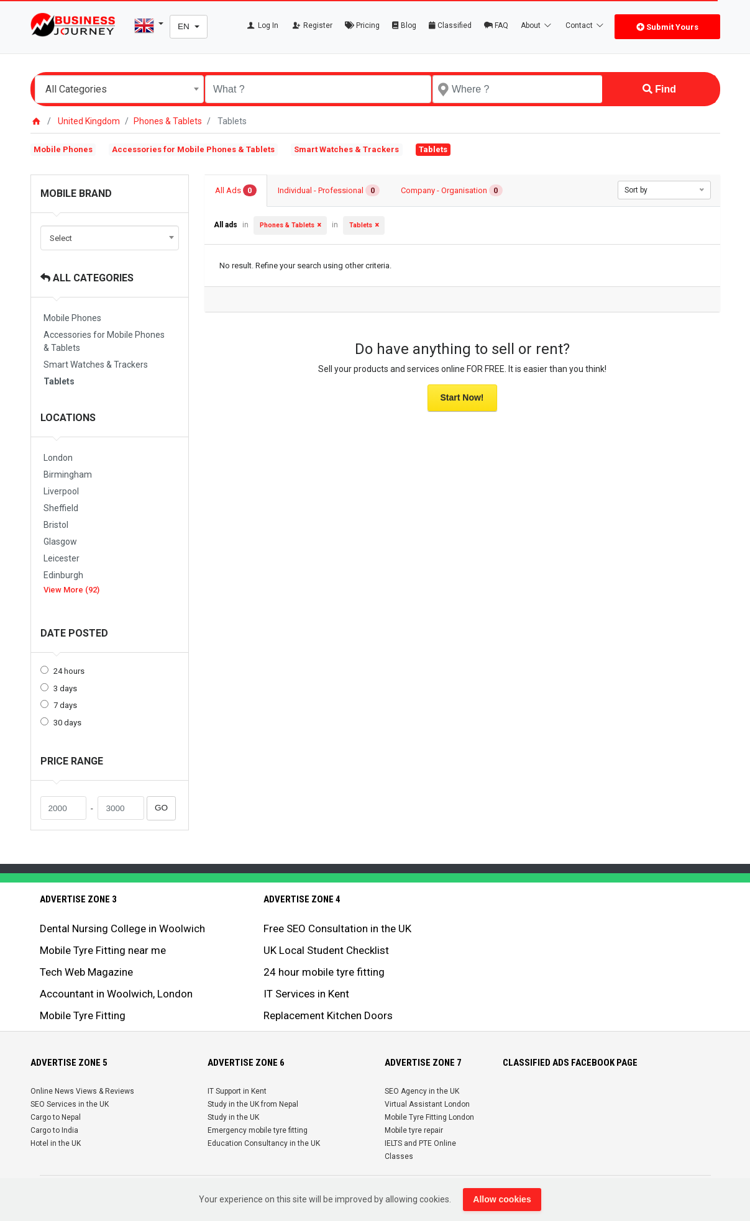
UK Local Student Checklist (326, 950)
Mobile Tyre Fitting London (429, 1117)
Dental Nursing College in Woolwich (122, 928)
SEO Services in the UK (69, 1104)
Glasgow (60, 542)
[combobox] (119, 89)
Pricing (362, 25)
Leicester (61, 558)
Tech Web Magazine (86, 972)
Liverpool (61, 491)
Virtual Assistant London (427, 1104)
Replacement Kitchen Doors (328, 1015)
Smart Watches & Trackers (346, 149)
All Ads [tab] (236, 190)
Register (311, 25)
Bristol (55, 525)
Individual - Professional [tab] (329, 190)
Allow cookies (502, 1199)
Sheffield (60, 508)
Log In (261, 25)
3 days (65, 688)
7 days (65, 705)
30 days (67, 722)
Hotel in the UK (55, 1143)
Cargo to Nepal (55, 1117)
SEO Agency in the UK (422, 1091)
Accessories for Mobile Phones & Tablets (193, 149)
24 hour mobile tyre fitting (324, 972)
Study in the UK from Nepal (253, 1104)
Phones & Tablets (168, 121)
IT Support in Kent (237, 1091)
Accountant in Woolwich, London (116, 993)
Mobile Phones (63, 149)
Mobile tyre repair (414, 1130)
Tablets (59, 381)
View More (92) (71, 589)
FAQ (496, 25)
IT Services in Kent (306, 993)
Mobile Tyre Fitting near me (103, 950)
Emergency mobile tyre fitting (258, 1130)
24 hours (69, 671)
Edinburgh (63, 575)
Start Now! (462, 397)
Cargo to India (54, 1130)
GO (161, 807)
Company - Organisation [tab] (452, 190)
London (58, 458)
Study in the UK (233, 1117)
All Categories (87, 278)
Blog (404, 25)
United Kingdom (89, 121)
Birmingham (67, 474)
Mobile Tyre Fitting (83, 1015)
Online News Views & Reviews (82, 1091)
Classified (450, 25)
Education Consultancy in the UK (264, 1143)
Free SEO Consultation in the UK (337, 928)
